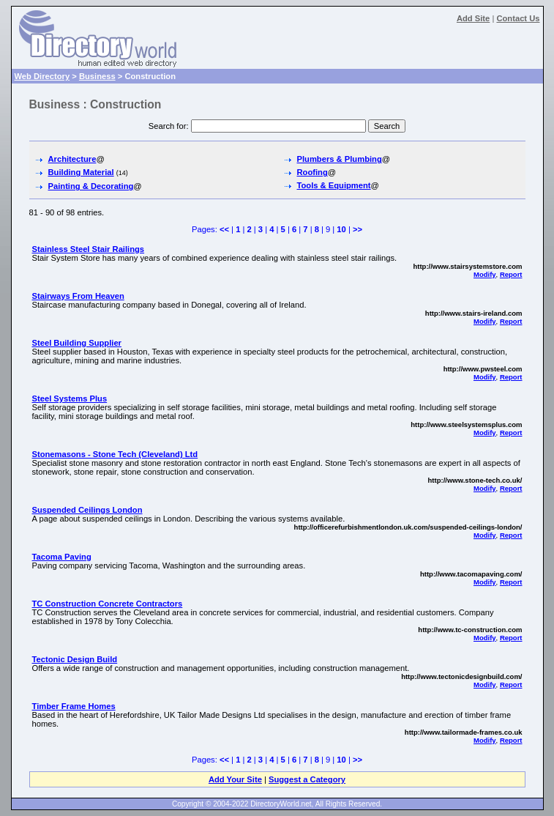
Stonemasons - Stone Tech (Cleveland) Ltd (115, 454)
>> (357, 229)
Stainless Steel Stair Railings (88, 249)
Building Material (81, 172)
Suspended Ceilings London (87, 509)
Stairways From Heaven (78, 296)
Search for (168, 126)
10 (341, 229)
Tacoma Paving (61, 556)
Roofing (312, 172)
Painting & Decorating (91, 186)
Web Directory (42, 76)
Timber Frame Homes (74, 706)
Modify (484, 274)
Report (511, 274)
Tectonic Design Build (75, 659)
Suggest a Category (307, 779)
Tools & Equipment (334, 185)
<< (224, 229)
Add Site (473, 18)
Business (97, 76)
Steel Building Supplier (76, 342)
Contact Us (517, 18)
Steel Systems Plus (70, 398)
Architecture (72, 159)
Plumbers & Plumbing (339, 159)
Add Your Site (235, 779)
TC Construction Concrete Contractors (107, 603)
